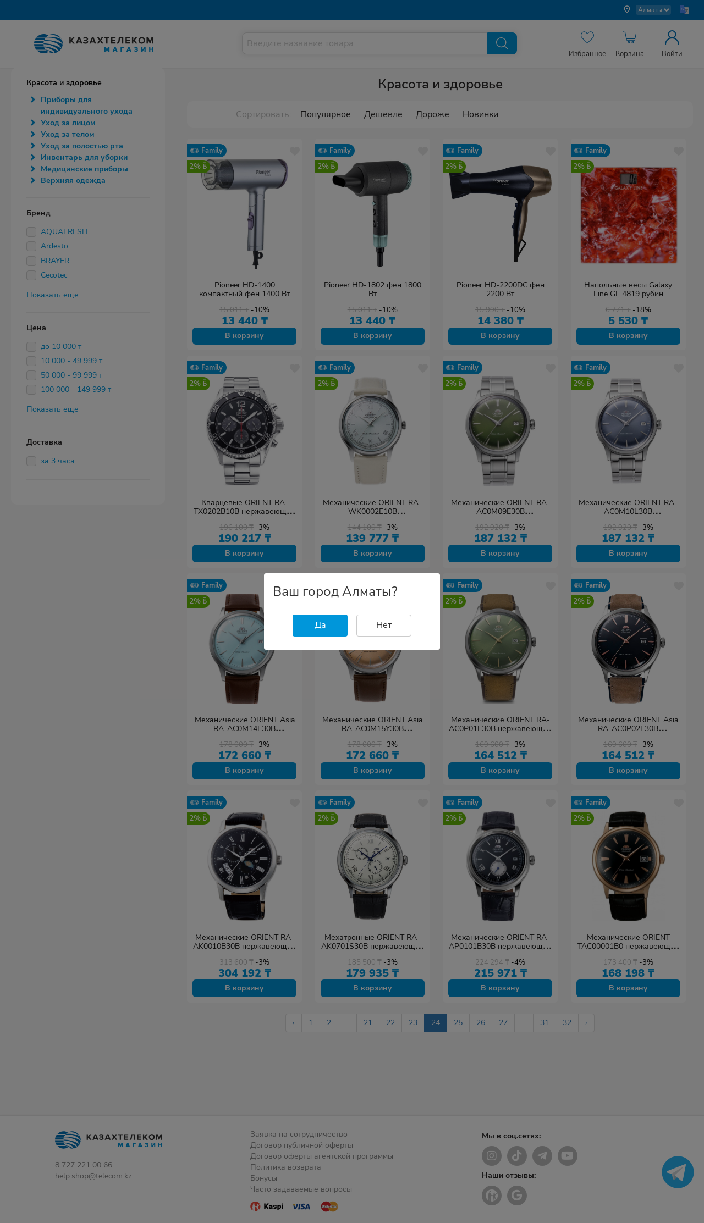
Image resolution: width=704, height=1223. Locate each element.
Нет (384, 625)
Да (320, 625)
